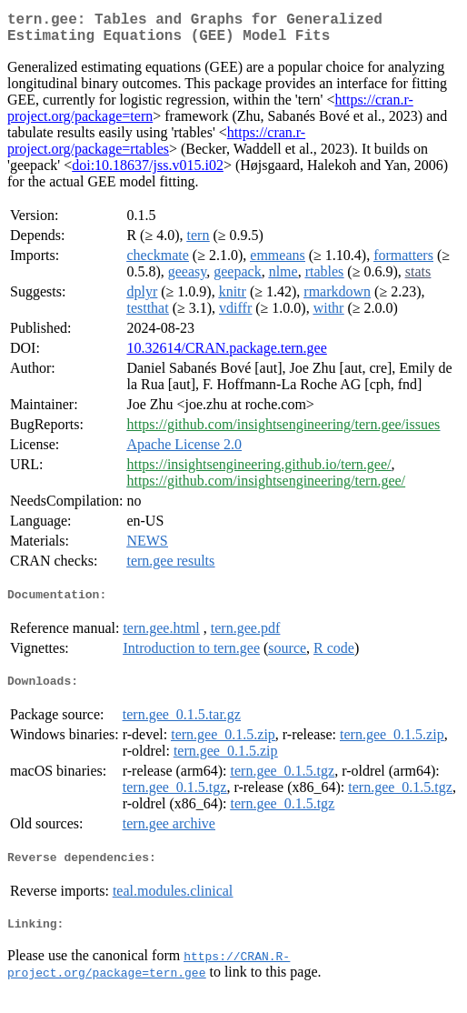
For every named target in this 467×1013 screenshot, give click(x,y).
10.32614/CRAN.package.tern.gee (226, 355)
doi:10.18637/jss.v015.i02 (148, 172)
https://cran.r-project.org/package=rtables (156, 148)
